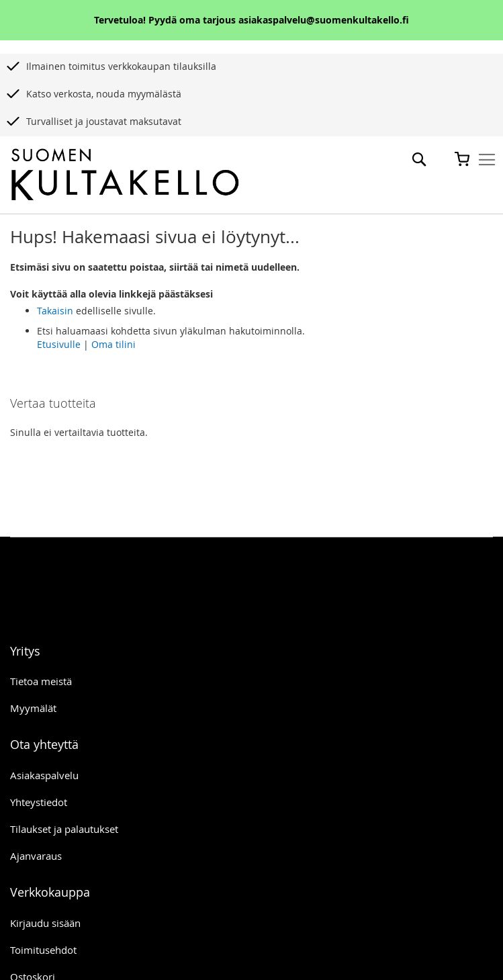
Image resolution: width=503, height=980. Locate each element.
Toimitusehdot (43, 949)
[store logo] (125, 175)
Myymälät (33, 708)
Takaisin (55, 310)
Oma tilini (113, 344)
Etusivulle (59, 344)
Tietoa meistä (41, 681)
